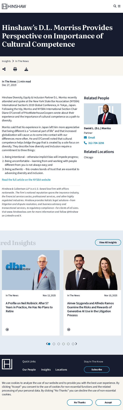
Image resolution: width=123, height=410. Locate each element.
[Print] (15, 69)
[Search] (115, 6)
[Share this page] (4, 69)
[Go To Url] (7, 330)
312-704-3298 (94, 143)
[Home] (14, 6)
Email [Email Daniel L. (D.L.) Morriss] (89, 138)
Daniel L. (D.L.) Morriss (97, 128)
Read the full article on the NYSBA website (26, 180)
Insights (46, 370)
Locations (61, 370)
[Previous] (47, 344)
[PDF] (26, 69)
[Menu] (119, 6)
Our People (29, 370)
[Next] (76, 344)
